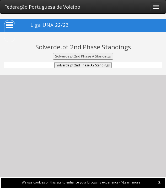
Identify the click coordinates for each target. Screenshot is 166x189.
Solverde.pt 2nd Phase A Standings (83, 56)
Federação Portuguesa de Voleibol (43, 7)
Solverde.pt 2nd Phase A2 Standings (83, 65)
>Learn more (130, 182)
